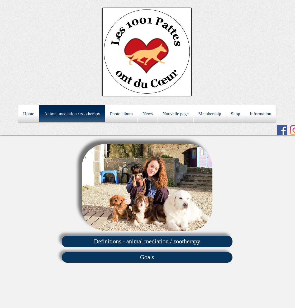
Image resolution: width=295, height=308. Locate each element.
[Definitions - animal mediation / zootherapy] (147, 241)
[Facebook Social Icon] (282, 130)
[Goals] (147, 257)
